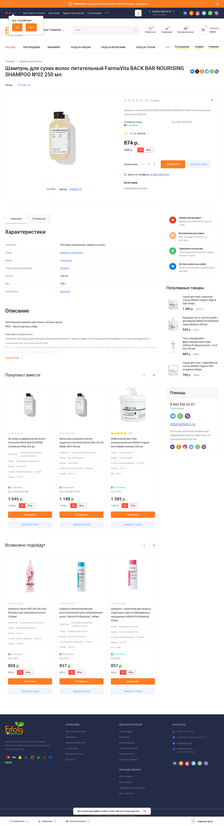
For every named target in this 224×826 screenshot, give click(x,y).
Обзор (8, 85)
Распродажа (125, 731)
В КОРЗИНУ (173, 164)
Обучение (71, 737)
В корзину (30, 514)
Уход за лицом (127, 742)
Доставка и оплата (76, 731)
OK (145, 811)
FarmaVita (66, 260)
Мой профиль (126, 776)
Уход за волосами (128, 748)
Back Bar (65, 291)
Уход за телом (126, 753)
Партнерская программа (132, 787)
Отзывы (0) (24, 85)
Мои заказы (125, 782)
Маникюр (124, 737)
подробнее (14, 357)
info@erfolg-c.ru (182, 424)
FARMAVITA (75, 189)
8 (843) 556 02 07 (161, 11)
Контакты (71, 759)
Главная (10, 61)
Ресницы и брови (128, 759)
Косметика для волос (135, 188)
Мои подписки (127, 793)
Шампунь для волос (30, 61)
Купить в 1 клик (200, 164)
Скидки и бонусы (75, 753)
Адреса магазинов (75, 742)
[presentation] (144, 375)
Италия (64, 268)
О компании (72, 748)
